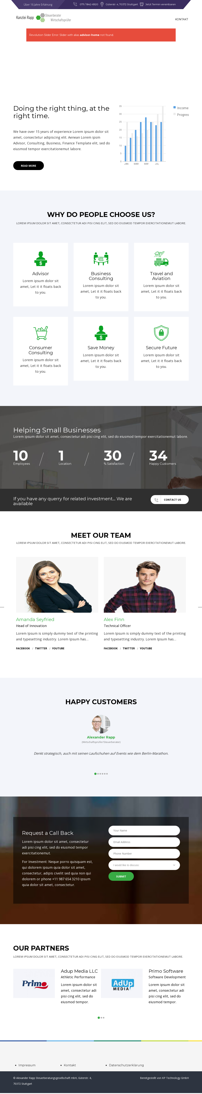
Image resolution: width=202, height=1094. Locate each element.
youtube (58, 649)
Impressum (26, 1066)
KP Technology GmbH (175, 1079)
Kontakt (181, 19)
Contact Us (166, 499)
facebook (23, 649)
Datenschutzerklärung (126, 1066)
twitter (41, 649)
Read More (28, 166)
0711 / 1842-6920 (89, 4)
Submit (121, 877)
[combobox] (144, 866)
